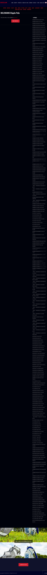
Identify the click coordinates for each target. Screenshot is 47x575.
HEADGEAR (29, 9)
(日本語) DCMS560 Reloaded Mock (38, 25)
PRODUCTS (20, 2)
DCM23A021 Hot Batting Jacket (37, 368)
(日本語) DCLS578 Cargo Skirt (37, 63)
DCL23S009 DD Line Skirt (36, 433)
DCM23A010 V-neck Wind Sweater (38, 353)
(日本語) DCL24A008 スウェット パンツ (39, 266)
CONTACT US (23, 564)
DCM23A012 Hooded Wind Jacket (38, 355)
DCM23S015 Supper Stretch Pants (38, 413)
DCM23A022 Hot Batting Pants (37, 370)
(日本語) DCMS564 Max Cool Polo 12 (38, 31)
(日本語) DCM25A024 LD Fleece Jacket (39, 129)
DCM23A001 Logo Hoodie (37, 336)
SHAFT (33, 8)
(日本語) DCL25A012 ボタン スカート (38, 164)
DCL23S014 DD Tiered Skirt (37, 442)
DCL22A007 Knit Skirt (36, 488)
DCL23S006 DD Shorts (36, 427)
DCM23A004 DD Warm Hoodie (37, 342)
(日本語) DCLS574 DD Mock (37, 58)
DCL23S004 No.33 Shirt (36, 423)
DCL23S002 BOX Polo (36, 422)
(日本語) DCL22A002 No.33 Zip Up (38, 477)
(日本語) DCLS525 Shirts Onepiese (38, 75)
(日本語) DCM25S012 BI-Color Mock (38, 181)
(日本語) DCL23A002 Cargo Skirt (38, 375)
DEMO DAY (24, 2)
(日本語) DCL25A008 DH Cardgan (38, 153)
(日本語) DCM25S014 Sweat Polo (38, 183)
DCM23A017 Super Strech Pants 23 (38, 364)
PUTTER (22, 8)
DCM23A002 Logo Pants (36, 338)
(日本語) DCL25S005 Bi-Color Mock (38, 209)
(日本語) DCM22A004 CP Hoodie (38, 451)
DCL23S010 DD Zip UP (36, 435)
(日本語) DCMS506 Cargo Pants (38, 54)
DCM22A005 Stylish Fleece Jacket (38, 453)
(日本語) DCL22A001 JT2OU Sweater (38, 475)
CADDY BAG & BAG (18, 9)
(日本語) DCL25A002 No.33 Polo (38, 139)
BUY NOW (15, 21)
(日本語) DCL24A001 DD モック (37, 261)
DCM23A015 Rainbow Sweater (38, 360)
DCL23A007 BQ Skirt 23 (36, 386)
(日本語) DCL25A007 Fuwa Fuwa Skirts (39, 152)
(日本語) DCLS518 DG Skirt (37, 69)
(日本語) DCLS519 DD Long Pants (38, 71)
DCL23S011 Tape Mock (36, 437)
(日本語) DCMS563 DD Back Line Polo (39, 29)
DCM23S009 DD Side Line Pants (38, 403)
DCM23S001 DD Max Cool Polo (38, 390)
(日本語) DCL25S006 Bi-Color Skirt (38, 211)
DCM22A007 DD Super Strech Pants (38, 457)
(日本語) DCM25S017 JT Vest (37, 192)
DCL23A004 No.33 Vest (36, 381)
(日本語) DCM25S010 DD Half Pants (38, 176)
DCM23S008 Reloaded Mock (37, 401)
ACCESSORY (37, 8)
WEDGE (19, 8)
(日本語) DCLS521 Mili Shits (37, 73)
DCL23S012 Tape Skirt (36, 438)
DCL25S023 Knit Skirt (36, 224)
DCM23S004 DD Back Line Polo (38, 396)
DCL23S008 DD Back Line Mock (38, 431)
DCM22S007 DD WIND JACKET (37, 497)
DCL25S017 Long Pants (36, 213)
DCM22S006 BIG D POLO (36, 496)
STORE (38, 2)
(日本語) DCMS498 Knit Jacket (37, 48)
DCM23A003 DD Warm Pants (37, 340)
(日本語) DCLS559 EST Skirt (37, 65)
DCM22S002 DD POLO (36, 490)
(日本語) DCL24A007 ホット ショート (38, 264)
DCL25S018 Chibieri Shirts (37, 215)
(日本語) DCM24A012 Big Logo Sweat (39, 241)
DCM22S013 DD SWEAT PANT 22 (38, 507)
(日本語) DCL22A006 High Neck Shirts (39, 486)
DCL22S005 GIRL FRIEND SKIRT (37, 516)
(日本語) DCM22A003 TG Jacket (37, 449)
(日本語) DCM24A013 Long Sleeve (38, 243)
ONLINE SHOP (42, 2)
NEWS (27, 2)
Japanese (15, 17)
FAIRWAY (8, 8)
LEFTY (26, 8)
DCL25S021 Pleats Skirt (36, 220)
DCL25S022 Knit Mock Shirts (37, 222)
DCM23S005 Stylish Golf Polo (37, 398)
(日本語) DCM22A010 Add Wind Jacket (39, 464)
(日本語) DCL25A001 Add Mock (37, 138)
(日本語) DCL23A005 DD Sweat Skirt (38, 382)
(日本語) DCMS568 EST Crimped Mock (39, 38)
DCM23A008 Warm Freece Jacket (38, 349)
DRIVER (4, 8)
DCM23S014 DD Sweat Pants (37, 411)
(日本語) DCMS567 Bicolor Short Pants (39, 36)
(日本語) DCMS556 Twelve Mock (38, 19)
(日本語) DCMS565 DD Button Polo (38, 32)
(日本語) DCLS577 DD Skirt (37, 61)
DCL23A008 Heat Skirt (36, 388)
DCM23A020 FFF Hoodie (36, 366)
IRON (16, 8)
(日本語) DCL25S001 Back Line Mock (38, 203)
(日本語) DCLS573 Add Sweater (38, 56)
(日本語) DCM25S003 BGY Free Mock (38, 169)
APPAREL (24, 9)
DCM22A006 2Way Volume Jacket (38, 455)
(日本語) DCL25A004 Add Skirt (37, 143)
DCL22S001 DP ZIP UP (36, 509)
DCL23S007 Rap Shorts (36, 429)
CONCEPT (15, 2)
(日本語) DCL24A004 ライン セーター (38, 262)
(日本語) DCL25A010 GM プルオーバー (39, 159)
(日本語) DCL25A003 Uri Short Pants (38, 141)
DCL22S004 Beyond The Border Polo (39, 514)
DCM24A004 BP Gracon (36, 226)
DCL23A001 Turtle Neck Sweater (38, 374)
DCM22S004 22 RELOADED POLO (38, 492)
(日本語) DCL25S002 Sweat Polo (38, 205)
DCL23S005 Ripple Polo (36, 425)
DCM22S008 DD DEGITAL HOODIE (38, 499)
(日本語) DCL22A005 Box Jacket (37, 484)
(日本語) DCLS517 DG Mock (37, 67)
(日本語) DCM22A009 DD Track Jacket (39, 462)
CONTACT (34, 2)
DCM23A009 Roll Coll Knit (36, 351)
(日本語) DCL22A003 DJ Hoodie (37, 479)
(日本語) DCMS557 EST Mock (37, 21)
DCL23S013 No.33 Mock (36, 440)
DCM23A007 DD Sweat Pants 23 (38, 347)
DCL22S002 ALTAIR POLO (36, 511)
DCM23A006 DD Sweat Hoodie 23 (38, 345)
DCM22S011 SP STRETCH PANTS (38, 505)
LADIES (29, 8)
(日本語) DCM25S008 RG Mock (37, 174)
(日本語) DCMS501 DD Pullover (37, 50)
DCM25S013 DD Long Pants (37, 52)
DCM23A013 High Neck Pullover (38, 357)
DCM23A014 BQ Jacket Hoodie (37, 358)
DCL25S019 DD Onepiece (37, 216)
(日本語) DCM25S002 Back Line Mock (39, 167)
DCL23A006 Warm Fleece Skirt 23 (38, 384)
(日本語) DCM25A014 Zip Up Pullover (39, 108)
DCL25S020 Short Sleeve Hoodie (38, 218)
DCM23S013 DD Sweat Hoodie (37, 409)
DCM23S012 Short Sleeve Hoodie (38, 407)
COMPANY (30, 2)
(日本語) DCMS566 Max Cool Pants (38, 34)
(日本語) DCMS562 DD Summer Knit (38, 27)
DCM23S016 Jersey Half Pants (37, 415)
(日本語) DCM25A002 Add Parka (38, 77)
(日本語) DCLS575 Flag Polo (37, 60)
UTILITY (12, 8)
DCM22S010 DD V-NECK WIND (37, 503)
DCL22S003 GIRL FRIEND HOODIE (38, 513)
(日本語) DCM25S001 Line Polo (37, 166)
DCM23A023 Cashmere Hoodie (38, 372)
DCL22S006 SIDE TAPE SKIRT (37, 518)
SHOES (42, 8)
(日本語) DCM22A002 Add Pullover (38, 447)
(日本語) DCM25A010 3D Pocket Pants (39, 100)
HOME (12, 2)
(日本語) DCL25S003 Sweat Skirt (38, 207)
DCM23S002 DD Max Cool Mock (38, 392)
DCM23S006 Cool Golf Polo (37, 399)
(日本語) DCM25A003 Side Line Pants (39, 78)
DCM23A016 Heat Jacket (36, 362)
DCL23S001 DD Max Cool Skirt (37, 420)
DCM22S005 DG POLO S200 (37, 494)
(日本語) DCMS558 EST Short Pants (38, 23)
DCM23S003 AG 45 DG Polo (37, 394)
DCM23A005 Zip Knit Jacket (37, 343)
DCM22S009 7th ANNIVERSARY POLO (39, 501)
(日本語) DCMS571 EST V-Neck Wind (38, 46)
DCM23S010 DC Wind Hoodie (37, 405)
